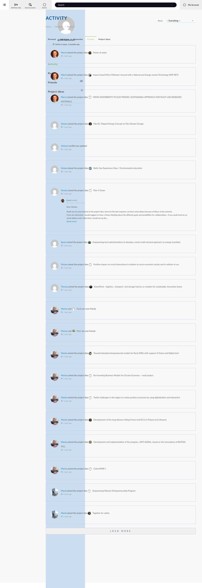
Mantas (110, 333)
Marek (109, 533)
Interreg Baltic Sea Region (13, 581)
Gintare (110, 128)
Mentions (110, 39)
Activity (52, 63)
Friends (65, 74)
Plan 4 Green (145, 195)
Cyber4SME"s (145, 511)
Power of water (146, 52)
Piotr (124, 355)
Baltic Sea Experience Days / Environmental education (163, 172)
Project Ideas (65, 80)
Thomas (110, 306)
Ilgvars (110, 253)
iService (9, 583)
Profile (51, 68)
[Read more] (117, 232)
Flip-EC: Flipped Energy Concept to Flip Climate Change (164, 128)
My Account (191, 4)
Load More (143, 573)
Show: (160, 21)
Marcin (110, 52)
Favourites (124, 39)
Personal (98, 39)
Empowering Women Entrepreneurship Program (159, 533)
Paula (124, 333)
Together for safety (146, 555)
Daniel (114, 205)
